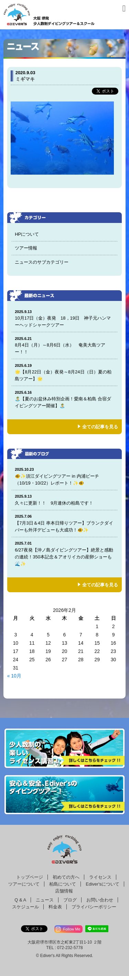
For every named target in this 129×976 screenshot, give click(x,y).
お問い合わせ (99, 899)
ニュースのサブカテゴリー (41, 262)
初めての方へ (66, 877)
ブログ (70, 899)
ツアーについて (24, 884)
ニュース (45, 899)
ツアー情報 (26, 248)
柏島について (62, 884)
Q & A (20, 899)
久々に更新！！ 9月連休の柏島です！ (64, 500)
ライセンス (100, 877)
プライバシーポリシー (94, 906)
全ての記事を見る (100, 426)
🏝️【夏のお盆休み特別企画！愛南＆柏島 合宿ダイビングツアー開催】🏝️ (64, 399)
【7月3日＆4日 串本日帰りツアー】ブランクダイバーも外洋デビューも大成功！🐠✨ (64, 523)
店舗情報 (64, 891)
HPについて (27, 234)
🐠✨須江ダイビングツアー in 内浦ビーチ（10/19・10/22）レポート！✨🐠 (64, 476)
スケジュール (25, 906)
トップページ (29, 877)
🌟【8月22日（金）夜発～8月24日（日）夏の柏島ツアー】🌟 (64, 372)
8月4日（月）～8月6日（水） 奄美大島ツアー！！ (64, 345)
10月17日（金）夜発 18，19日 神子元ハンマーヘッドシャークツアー (64, 318)
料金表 (55, 906)
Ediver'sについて (102, 884)
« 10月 (14, 676)
